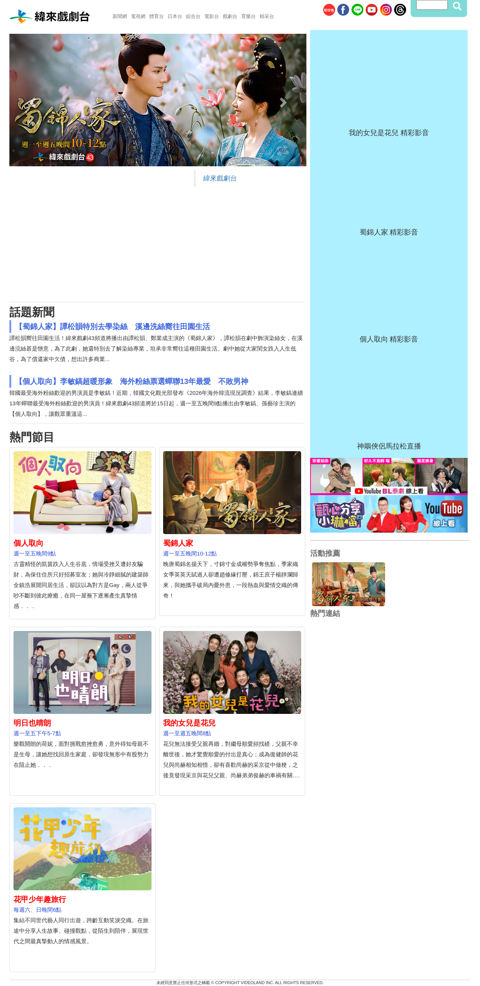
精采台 (267, 16)
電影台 (211, 16)
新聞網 (119, 16)
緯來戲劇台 (220, 178)
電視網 (138, 16)
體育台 (156, 16)
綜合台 (193, 16)
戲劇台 (230, 16)
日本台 (175, 16)
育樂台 (248, 16)
